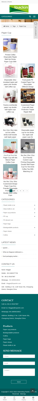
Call (14, 398)
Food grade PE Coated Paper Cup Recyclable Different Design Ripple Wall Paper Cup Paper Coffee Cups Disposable (27, 87)
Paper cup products (9, 212)
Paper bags (7, 224)
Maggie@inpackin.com (13, 283)
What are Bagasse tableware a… (13, 252)
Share (5, 398)
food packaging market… (11, 256)
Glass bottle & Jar (9, 209)
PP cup (5, 216)
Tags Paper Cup (19, 26)
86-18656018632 (14, 280)
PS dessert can (8, 220)
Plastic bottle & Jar (9, 205)
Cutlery (5, 235)
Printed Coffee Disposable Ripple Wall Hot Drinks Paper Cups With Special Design (10, 59)
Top (33, 398)
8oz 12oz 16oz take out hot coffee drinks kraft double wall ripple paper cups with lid (10, 134)
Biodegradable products (10, 227)
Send (19, 382)
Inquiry (24, 398)
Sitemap (23, 394)
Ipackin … (6, 248)
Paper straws (7, 231)
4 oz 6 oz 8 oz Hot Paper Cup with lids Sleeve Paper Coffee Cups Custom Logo (10, 159)
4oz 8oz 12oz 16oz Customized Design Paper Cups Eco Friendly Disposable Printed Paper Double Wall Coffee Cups (10, 188)
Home (7, 26)
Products (8, 326)
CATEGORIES (7, 16)
